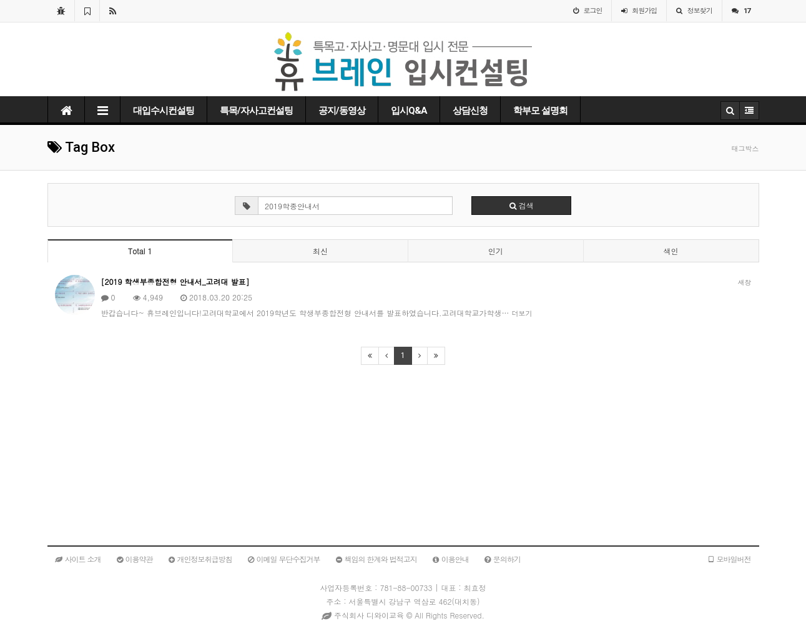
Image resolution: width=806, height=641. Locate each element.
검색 (521, 205)
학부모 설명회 (540, 110)
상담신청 (470, 110)
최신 (320, 251)
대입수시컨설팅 (163, 110)
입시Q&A (409, 110)
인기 (495, 251)
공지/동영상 (341, 110)
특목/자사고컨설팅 (256, 110)
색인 (671, 251)
